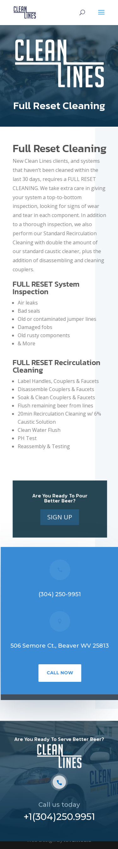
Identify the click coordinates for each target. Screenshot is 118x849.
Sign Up (60, 517)
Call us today (59, 806)
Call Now (61, 673)
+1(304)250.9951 (59, 818)
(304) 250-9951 (60, 594)
